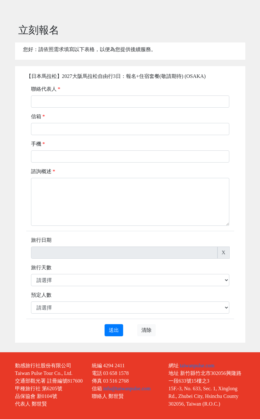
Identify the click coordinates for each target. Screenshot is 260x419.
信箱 (38, 116)
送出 (114, 330)
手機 (38, 144)
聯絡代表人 (45, 89)
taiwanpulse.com (197, 365)
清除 (146, 330)
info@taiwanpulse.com (127, 388)
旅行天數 (41, 267)
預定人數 (41, 295)
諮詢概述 (43, 171)
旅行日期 (41, 240)
